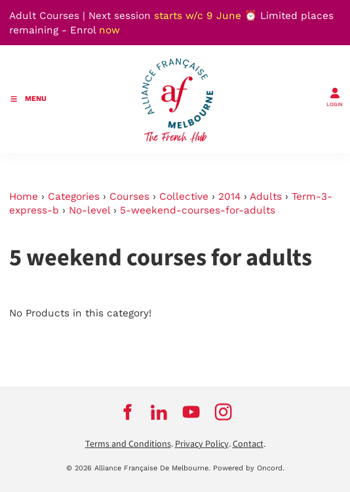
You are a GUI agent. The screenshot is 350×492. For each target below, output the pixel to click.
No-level (89, 210)
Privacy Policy (202, 444)
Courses (129, 196)
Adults (266, 196)
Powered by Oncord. (248, 468)
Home (23, 196)
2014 (229, 196)
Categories (74, 196)
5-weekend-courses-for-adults (197, 210)
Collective (183, 196)
